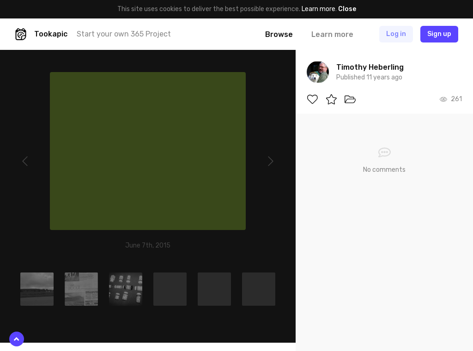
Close (347, 9)
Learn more (318, 9)
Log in (396, 34)
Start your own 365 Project (124, 34)
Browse (279, 34)
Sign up (439, 34)
